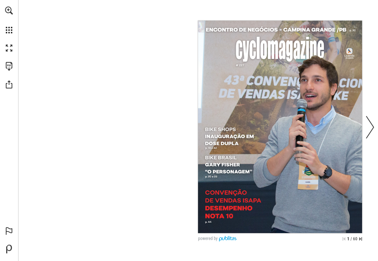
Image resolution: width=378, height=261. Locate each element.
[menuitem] (9, 20)
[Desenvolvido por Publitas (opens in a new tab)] (9, 249)
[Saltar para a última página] (360, 239)
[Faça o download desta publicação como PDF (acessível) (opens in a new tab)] (9, 66)
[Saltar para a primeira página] (344, 239)
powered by (208, 238)
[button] (9, 10)
